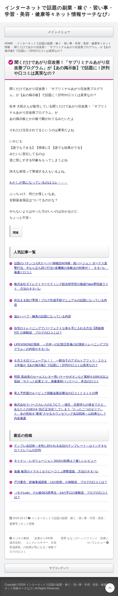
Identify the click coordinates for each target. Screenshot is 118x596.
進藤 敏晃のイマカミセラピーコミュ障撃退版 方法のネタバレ (56, 471)
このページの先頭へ (110, 588)
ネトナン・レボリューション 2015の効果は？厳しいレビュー (55, 460)
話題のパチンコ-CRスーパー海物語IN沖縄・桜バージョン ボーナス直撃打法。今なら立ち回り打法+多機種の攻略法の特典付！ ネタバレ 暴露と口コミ (61, 268)
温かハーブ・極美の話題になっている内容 (42, 316)
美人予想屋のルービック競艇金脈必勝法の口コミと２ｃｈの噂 (56, 393)
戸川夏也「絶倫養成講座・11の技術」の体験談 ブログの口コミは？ (60, 482)
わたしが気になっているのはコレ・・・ (38, 182)
